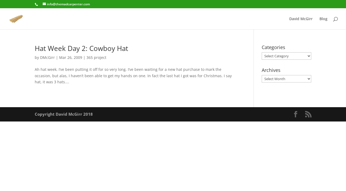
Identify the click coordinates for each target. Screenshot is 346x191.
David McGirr (301, 19)
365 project (96, 57)
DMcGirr (47, 57)
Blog (323, 19)
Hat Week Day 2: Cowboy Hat (81, 48)
